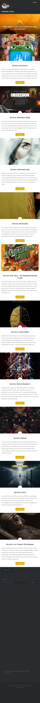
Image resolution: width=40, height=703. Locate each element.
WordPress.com (20, 687)
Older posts (7, 570)
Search (5, 579)
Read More (20, 82)
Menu (35, 2)
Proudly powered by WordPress (15, 685)
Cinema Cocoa (8, 11)
